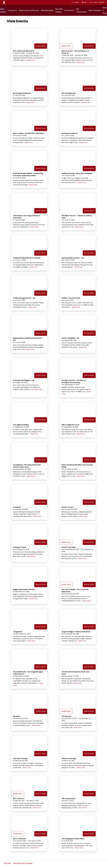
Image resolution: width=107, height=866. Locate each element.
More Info (66, 46)
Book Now (40, 46)
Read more (31, 60)
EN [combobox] (85, 2)
